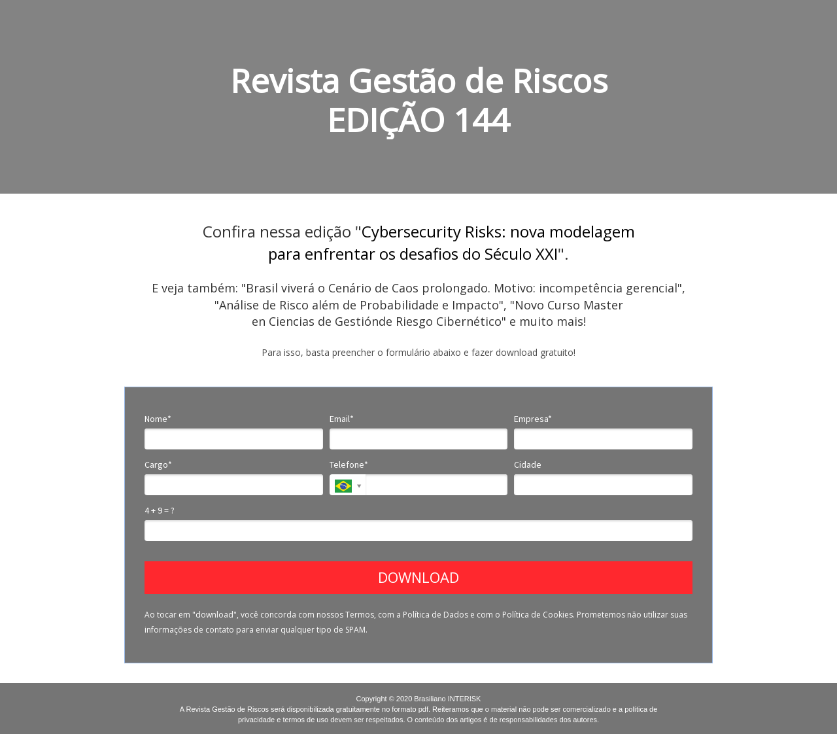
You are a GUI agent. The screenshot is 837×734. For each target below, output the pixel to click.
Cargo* (158, 464)
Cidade (527, 464)
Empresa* (533, 419)
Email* (342, 419)
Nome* (158, 419)
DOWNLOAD (418, 577)
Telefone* (349, 464)
